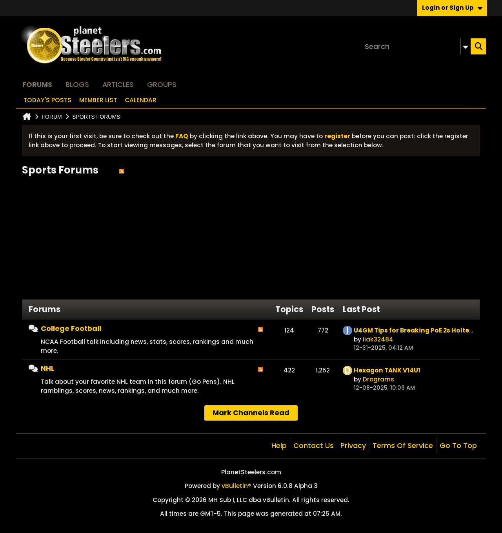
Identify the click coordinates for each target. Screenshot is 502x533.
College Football (71, 328)
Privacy (353, 445)
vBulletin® (236, 486)
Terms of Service (403, 445)
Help (279, 445)
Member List (98, 100)
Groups (161, 84)
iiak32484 (378, 339)
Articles (118, 84)
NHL (48, 368)
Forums (37, 84)
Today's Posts (47, 100)
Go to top (458, 445)
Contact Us (313, 445)
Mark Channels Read (251, 412)
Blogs (77, 84)
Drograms (378, 379)
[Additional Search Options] (465, 46)
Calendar (140, 100)
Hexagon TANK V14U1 (387, 370)
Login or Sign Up (452, 8)
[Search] (416, 46)
